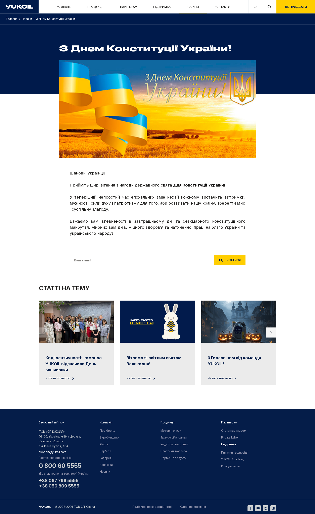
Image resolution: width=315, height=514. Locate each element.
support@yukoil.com (52, 452)
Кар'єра (105, 451)
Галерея (105, 458)
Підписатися (230, 260)
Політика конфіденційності (152, 506)
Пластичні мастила (174, 451)
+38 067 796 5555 (59, 480)
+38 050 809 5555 (59, 486)
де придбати (296, 6)
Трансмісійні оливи (174, 437)
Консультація (230, 466)
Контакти (222, 6)
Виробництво (109, 437)
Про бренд (107, 430)
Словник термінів (193, 506)
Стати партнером (233, 430)
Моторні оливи (171, 430)
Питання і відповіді (234, 452)
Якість (104, 444)
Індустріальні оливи (174, 444)
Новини (192, 6)
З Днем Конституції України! (56, 18)
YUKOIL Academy (232, 459)
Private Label (229, 437)
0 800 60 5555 (60, 465)
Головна (12, 18)
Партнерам (128, 6)
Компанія (64, 6)
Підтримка (162, 6)
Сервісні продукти (173, 458)
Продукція (95, 6)
